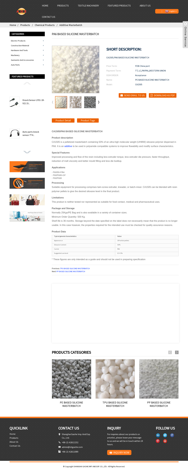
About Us (145, 5)
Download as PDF (164, 95)
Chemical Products (45, 25)
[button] (27, 83)
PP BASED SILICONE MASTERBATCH (70, 271)
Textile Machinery (88, 5)
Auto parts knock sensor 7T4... (31, 133)
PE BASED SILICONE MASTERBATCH (71, 404)
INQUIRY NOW (121, 452)
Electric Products (18, 40)
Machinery (15, 55)
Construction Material (20, 45)
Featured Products (119, 5)
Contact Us (48, 16)
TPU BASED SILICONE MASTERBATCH (75, 268)
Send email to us (134, 95)
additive (68, 146)
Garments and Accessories (22, 60)
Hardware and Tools (19, 50)
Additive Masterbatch (70, 25)
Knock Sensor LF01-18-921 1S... (34, 102)
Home (45, 5)
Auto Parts (15, 65)
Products (63, 5)
